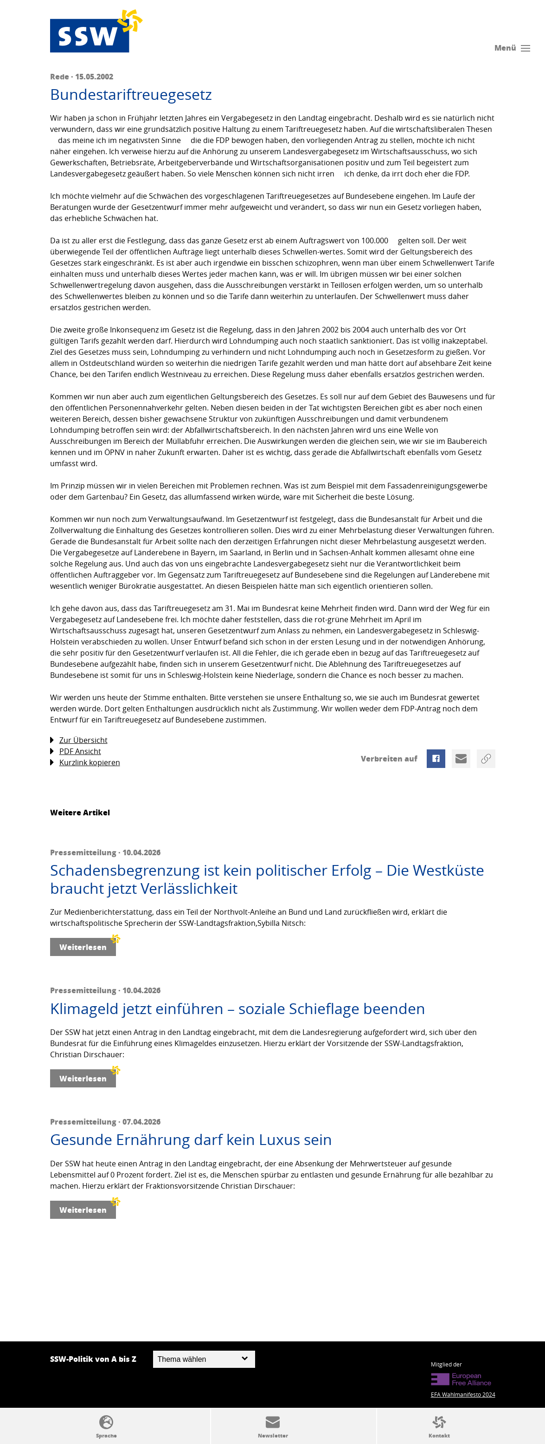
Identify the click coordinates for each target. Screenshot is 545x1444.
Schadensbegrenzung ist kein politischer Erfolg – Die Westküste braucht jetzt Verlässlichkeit (267, 879)
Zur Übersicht (79, 740)
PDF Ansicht (75, 751)
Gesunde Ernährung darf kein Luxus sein (191, 1139)
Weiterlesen (87, 945)
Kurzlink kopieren (85, 762)
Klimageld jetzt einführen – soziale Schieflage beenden (237, 1008)
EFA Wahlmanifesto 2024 (463, 1394)
